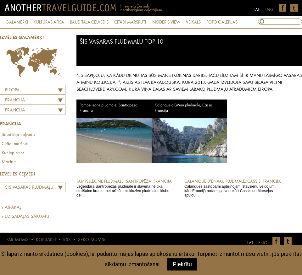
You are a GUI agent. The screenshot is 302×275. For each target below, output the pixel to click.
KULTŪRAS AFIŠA (49, 22)
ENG (269, 10)
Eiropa (12, 90)
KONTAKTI (46, 240)
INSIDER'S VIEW (166, 22)
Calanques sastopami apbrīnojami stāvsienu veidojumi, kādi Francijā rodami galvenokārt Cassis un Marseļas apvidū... (233, 188)
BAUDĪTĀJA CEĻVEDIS (89, 22)
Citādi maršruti (15, 144)
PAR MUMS (17, 240)
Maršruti (9, 162)
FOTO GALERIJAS (222, 22)
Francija (15, 110)
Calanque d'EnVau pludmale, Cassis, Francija (184, 108)
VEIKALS (193, 22)
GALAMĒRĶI (17, 22)
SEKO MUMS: (91, 240)
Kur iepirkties (13, 153)
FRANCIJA (15, 100)
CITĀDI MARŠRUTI (130, 22)
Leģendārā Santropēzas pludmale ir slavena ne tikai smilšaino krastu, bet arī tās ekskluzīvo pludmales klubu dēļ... (126, 188)
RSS (67, 240)
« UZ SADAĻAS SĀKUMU (25, 216)
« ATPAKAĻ (11, 207)
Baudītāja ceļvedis (18, 134)
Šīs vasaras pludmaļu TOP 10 (27, 188)
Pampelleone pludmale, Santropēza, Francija (109, 108)
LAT (257, 10)
